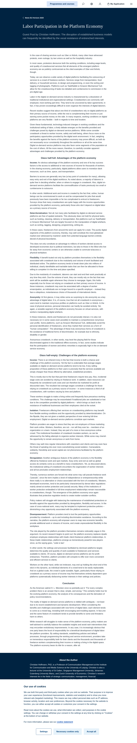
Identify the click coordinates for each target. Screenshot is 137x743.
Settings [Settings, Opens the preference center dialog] (44, 734)
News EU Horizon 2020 (33, 18)
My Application (115, 3)
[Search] (83, 4)
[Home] (10, 4)
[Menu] (131, 4)
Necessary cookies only (67, 734)
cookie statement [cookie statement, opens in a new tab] (65, 724)
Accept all (91, 734)
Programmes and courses (62, 4)
